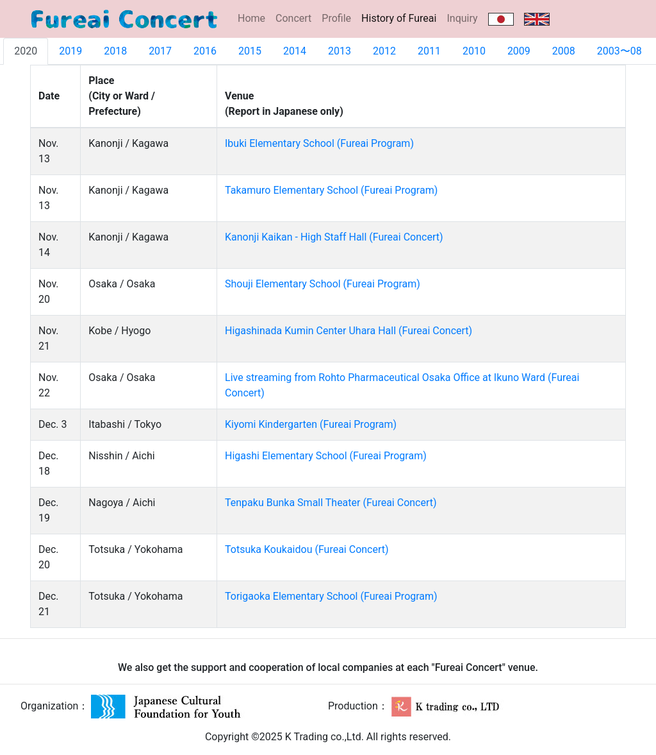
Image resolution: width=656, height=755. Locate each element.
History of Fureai (401, 17)
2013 (339, 51)
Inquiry (462, 18)
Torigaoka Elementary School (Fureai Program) (331, 596)
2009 (518, 51)
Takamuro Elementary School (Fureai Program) (331, 190)
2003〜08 (619, 51)
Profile (336, 18)
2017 (160, 51)
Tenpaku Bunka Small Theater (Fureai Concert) (331, 502)
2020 (25, 51)
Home (251, 18)
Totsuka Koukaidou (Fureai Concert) (307, 549)
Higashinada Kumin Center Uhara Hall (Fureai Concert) (348, 331)
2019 (70, 51)
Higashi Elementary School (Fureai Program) (326, 456)
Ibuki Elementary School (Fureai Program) (319, 143)
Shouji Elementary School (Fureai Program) (322, 284)
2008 (563, 51)
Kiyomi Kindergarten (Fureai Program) (311, 424)
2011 (429, 51)
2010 (474, 51)
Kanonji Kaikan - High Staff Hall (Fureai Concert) (334, 237)
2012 (384, 51)
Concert (293, 18)
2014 (294, 51)
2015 (249, 51)
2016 (205, 51)
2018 (115, 51)
